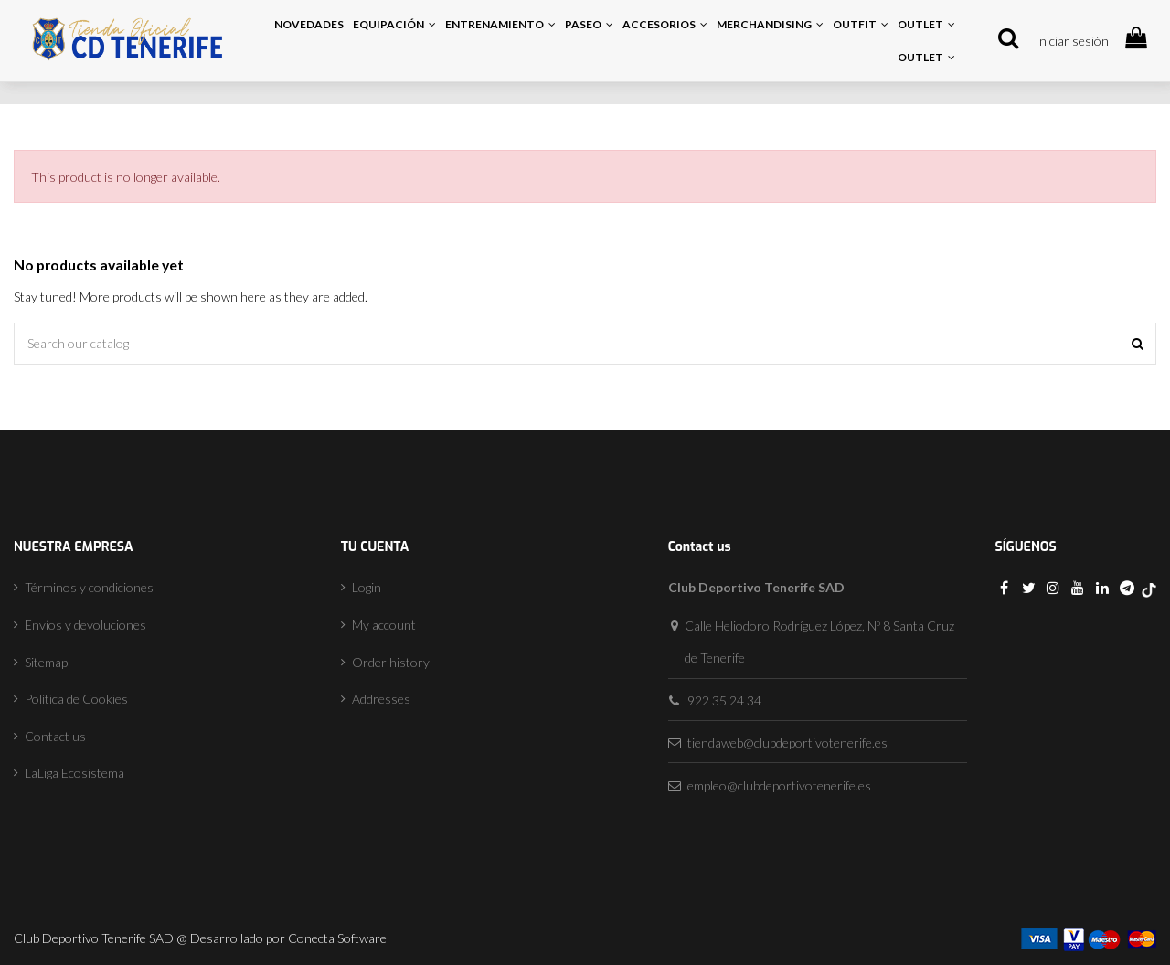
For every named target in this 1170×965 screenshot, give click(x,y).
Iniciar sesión (1072, 40)
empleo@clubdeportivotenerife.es (779, 785)
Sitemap (46, 662)
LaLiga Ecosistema (74, 772)
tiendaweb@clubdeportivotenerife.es (787, 742)
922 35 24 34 (724, 700)
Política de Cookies (76, 698)
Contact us (55, 736)
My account (384, 624)
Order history (391, 662)
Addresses (381, 698)
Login (366, 587)
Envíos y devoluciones (85, 624)
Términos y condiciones (89, 587)
